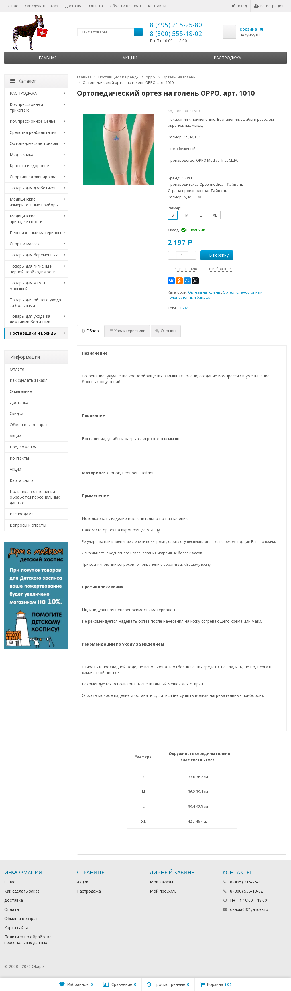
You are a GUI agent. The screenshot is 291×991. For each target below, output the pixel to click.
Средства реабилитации (33, 132)
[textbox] (109, 32)
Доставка (73, 5)
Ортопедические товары (34, 143)
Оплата (96, 5)
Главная (48, 57)
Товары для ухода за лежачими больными (30, 319)
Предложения (23, 447)
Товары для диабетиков (33, 188)
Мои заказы (161, 882)
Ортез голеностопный (242, 292)
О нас (13, 5)
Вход (239, 5)
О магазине (21, 391)
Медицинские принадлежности (26, 218)
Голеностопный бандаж (189, 297)
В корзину (216, 255)
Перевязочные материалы (35, 232)
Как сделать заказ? (28, 380)
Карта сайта (22, 480)
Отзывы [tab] (165, 330)
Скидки (16, 413)
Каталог (23, 81)
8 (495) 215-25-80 (176, 24)
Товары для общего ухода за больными (35, 302)
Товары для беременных (34, 255)
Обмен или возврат (29, 424)
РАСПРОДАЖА (23, 93)
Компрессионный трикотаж (26, 107)
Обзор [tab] (90, 330)
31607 (183, 308)
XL (215, 215)
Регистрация (268, 5)
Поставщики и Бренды (33, 333)
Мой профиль (163, 891)
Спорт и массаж (25, 243)
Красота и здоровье (29, 165)
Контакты (157, 5)
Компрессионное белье (33, 121)
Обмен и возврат (125, 5)
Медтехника (21, 154)
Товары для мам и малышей (27, 285)
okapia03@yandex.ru (249, 909)
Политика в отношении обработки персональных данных (35, 497)
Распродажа (227, 57)
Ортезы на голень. (204, 292)
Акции (130, 57)
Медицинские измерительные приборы (34, 201)
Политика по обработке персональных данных (28, 939)
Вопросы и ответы (28, 525)
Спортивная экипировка (33, 176)
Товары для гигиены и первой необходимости (33, 268)
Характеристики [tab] (127, 330)
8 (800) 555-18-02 (176, 33)
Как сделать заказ (41, 5)
